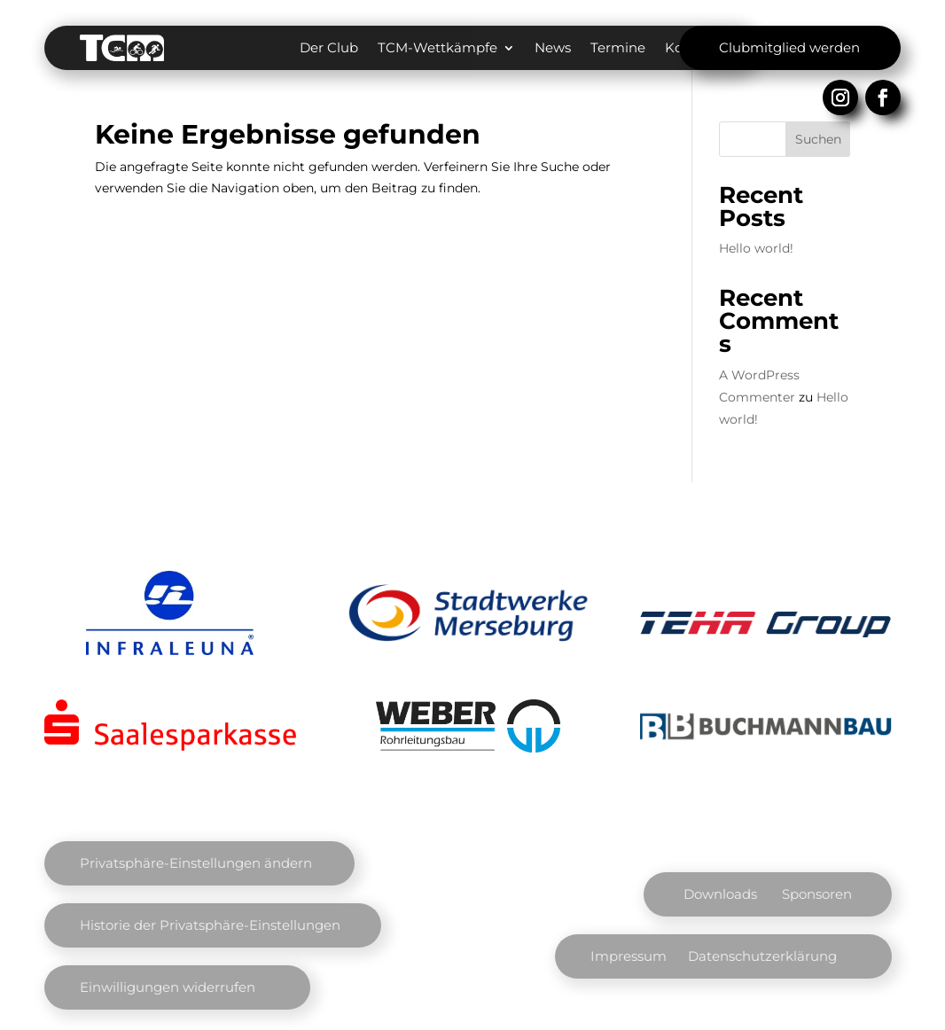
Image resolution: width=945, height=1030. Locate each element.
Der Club (329, 47)
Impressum (628, 956)
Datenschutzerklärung (762, 956)
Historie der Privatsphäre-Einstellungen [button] (210, 925)
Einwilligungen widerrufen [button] (167, 987)
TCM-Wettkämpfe (437, 47)
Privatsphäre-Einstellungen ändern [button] (196, 862)
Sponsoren (817, 894)
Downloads (720, 894)
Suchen (818, 139)
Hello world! (756, 248)
